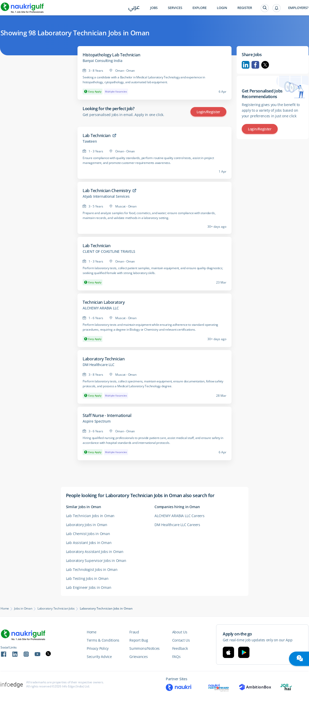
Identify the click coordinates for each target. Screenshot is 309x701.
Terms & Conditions (103, 640)
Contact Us (181, 640)
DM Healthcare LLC (98, 364)
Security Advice (99, 656)
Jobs (154, 8)
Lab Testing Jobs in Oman (87, 578)
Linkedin (245, 65)
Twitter (265, 65)
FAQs (176, 656)
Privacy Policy (98, 648)
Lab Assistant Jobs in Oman (89, 542)
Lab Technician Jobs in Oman (90, 515)
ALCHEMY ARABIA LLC (101, 308)
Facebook (255, 65)
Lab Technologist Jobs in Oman (92, 569)
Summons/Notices (144, 648)
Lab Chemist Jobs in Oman (88, 533)
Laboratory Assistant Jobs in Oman (94, 551)
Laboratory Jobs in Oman (86, 524)
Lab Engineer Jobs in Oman (88, 587)
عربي (134, 8)
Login (222, 8)
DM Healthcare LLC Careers (177, 524)
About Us (179, 632)
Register (244, 8)
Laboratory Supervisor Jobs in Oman (96, 560)
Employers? (298, 8)
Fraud (134, 632)
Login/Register (208, 111)
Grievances (138, 656)
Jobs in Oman (23, 608)
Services (175, 8)
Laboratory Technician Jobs (56, 608)
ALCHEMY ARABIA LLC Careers (179, 515)
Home (5, 608)
